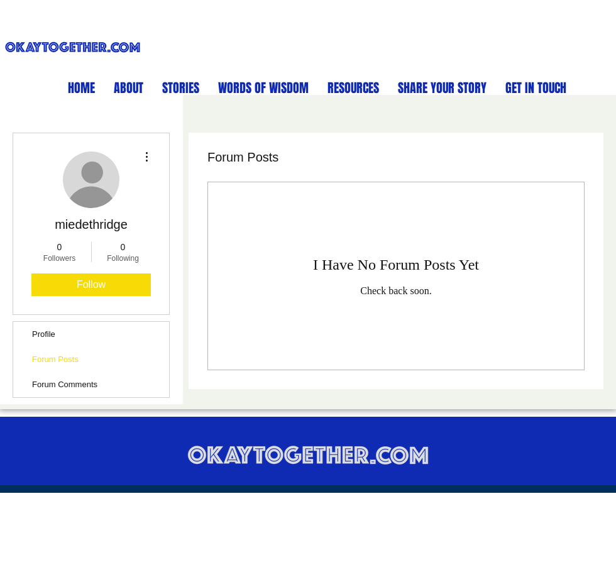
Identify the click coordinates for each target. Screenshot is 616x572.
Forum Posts (55, 359)
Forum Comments (64, 384)
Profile (43, 334)
